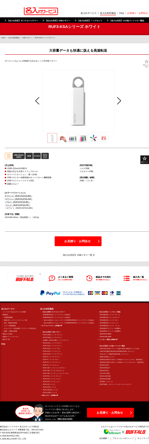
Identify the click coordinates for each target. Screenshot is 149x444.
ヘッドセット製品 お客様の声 (108, 339)
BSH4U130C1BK (105, 376)
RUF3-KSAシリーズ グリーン (52, 346)
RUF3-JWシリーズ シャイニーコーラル (55, 373)
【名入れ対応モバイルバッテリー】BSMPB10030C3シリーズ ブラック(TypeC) (68, 320)
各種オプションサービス (11, 336)
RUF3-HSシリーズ (49, 384)
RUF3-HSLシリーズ (49, 387)
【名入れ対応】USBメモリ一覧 (77, 255)
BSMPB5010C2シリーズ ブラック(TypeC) (56, 314)
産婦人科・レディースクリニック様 (15, 320)
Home (3, 38)
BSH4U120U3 (104, 365)
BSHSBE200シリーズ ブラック (110, 314)
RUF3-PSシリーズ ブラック (52, 376)
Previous (37, 101)
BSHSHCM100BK (105, 334)
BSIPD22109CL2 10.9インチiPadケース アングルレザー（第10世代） (122, 362)
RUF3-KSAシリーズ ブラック (52, 354)
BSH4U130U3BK (105, 379)
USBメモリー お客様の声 (50, 395)
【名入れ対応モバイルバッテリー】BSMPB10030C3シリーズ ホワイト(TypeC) (68, 323)
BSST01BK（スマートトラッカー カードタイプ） (116, 384)
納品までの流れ (8, 334)
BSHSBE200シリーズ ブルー (109, 320)
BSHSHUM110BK (105, 336)
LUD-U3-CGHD (105, 373)
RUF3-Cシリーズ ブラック (51, 362)
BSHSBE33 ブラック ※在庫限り (110, 331)
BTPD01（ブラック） (107, 381)
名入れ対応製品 (108, 13)
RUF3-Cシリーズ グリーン (51, 357)
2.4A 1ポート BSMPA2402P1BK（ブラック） (114, 354)
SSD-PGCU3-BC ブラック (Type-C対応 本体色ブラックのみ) (119, 348)
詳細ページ (12, 184)
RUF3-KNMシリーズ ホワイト (52, 337)
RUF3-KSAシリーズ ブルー (52, 348)
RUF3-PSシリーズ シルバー (52, 379)
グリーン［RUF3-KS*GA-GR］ (19, 199)
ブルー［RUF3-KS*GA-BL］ (18, 202)
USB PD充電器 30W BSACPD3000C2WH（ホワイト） (117, 351)
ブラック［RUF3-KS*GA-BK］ (19, 196)
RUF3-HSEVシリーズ (50, 392)
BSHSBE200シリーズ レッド (109, 323)
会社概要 (103, 438)
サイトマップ (143, 438)
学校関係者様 (8, 317)
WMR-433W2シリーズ (107, 357)
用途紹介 (5, 314)
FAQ (121, 13)
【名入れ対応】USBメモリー (51, 332)
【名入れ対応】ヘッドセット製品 (109, 312)
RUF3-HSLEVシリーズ (50, 390)
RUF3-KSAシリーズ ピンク (52, 351)
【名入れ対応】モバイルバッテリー (53, 312)
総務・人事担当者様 (10, 331)
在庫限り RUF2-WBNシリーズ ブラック (56, 340)
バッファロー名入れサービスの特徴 (14, 312)
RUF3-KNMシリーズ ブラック (52, 335)
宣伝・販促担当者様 (10, 323)
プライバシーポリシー (122, 438)
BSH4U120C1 (104, 370)
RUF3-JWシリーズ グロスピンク (53, 370)
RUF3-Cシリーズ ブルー (51, 359)
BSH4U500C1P (105, 368)
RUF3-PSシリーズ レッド (51, 381)
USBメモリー (27, 38)
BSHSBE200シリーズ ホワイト (110, 317)
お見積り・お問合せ (137, 13)
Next (119, 101)
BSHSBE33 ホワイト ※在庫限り (110, 328)
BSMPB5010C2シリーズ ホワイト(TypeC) (56, 317)
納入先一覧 (6, 339)
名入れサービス (89, 13)
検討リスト (144, 159)
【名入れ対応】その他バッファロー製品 (112, 346)
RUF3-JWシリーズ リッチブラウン (54, 368)
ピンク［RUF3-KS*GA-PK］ (18, 205)
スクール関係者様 (10, 325)
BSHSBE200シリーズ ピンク (110, 325)
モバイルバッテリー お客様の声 (52, 325)
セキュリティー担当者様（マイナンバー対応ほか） (20, 328)
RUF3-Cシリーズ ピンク (51, 365)
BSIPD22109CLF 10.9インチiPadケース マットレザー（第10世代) (121, 359)
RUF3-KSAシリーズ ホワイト (52, 343)
